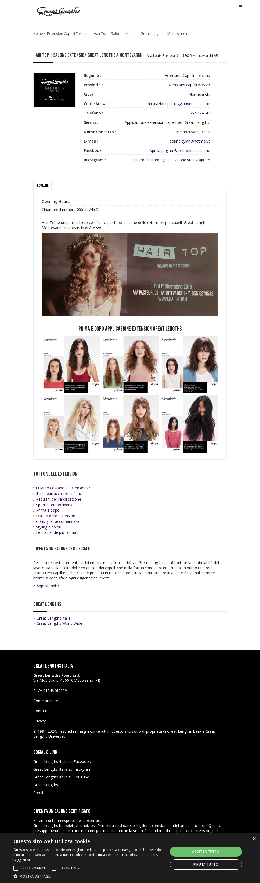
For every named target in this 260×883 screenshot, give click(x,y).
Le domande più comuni (57, 532)
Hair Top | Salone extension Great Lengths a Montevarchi (141, 33)
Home (38, 33)
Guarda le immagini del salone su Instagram (172, 159)
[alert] (130, 858)
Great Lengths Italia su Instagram (62, 769)
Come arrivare (45, 700)
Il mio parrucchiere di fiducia (60, 493)
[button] (88, 876)
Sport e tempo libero (54, 504)
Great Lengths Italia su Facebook (62, 761)
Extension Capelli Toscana (68, 33)
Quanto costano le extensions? (63, 487)
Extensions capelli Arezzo (188, 84)
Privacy (39, 721)
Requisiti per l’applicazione (58, 499)
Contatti (40, 710)
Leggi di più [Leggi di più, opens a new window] (22, 860)
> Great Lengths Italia (52, 618)
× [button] (254, 839)
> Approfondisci (46, 585)
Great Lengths (45, 784)
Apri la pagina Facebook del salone (180, 150)
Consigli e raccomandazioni (60, 521)
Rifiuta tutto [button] (205, 864)
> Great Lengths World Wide (57, 623)
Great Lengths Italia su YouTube (61, 777)
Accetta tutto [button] (205, 851)
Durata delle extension (55, 515)
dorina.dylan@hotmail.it (189, 141)
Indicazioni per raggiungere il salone (179, 103)
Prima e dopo (48, 510)
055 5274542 (198, 113)
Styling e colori (48, 527)
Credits (39, 792)
